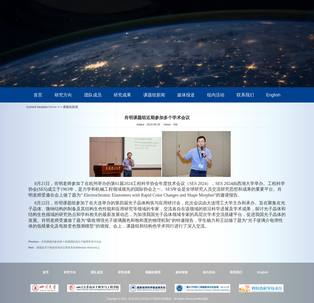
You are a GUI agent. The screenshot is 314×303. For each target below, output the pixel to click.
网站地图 (202, 298)
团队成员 (93, 94)
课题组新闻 (154, 94)
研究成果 (122, 94)
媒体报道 (186, 94)
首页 (38, 94)
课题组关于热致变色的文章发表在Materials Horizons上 (68, 247)
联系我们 (245, 94)
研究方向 (63, 94)
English (273, 94)
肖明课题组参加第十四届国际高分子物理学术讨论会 (71, 241)
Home (53, 107)
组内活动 (215, 94)
